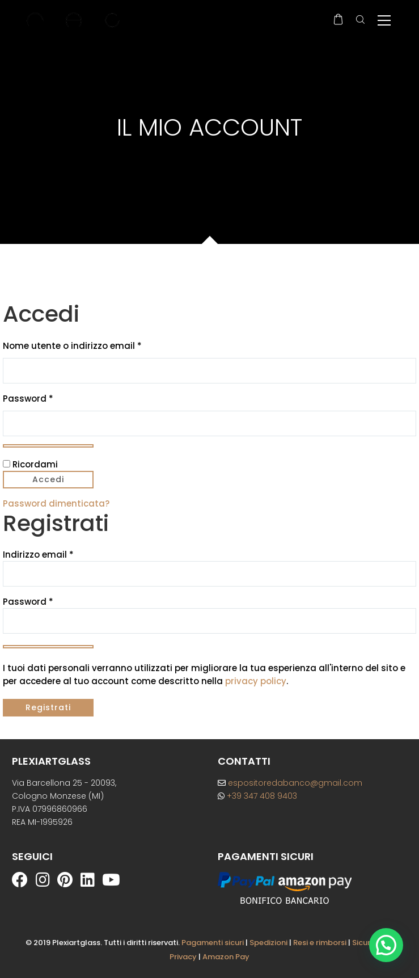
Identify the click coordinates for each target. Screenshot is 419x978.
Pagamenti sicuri (212, 942)
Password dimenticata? (56, 503)
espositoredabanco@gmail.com (290, 783)
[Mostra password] (48, 446)
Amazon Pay (225, 956)
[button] (386, 945)
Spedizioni (268, 942)
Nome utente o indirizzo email (92, 345)
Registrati (48, 707)
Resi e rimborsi (319, 942)
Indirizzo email (38, 554)
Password (48, 398)
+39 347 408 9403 (257, 796)
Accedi (48, 479)
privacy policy (255, 681)
